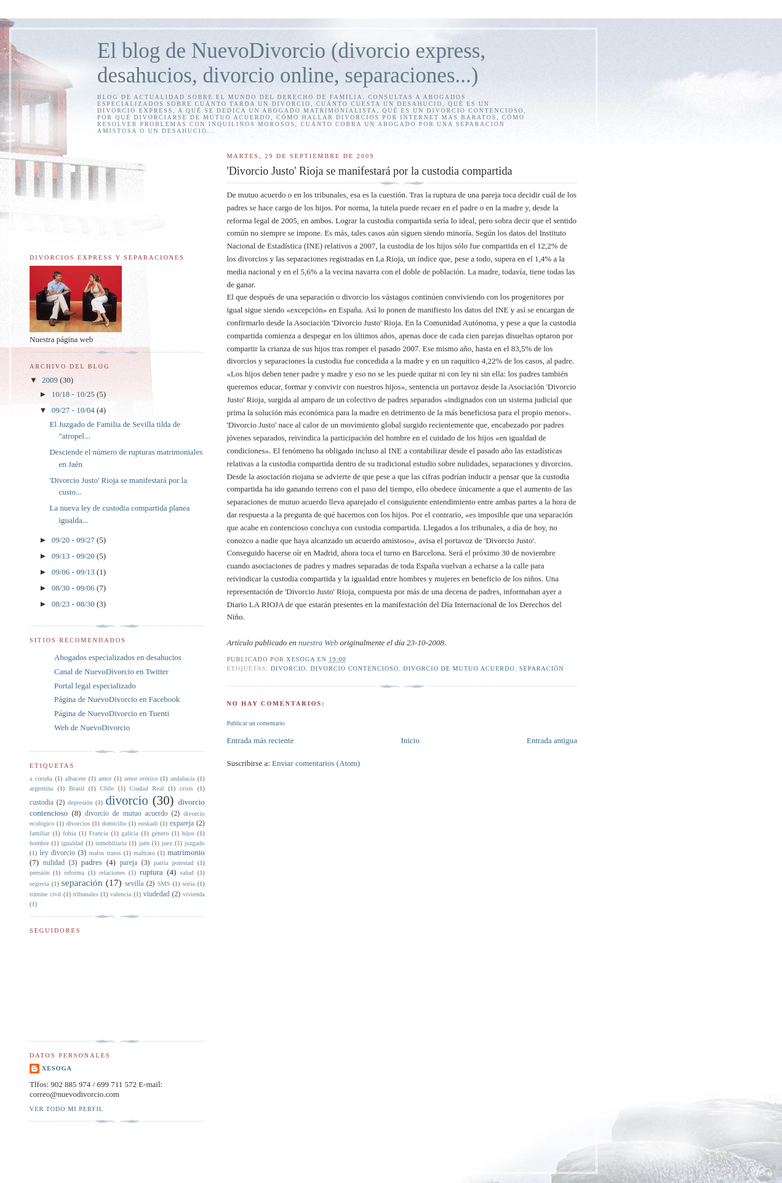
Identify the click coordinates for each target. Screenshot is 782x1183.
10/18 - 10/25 (74, 394)
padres (91, 862)
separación (541, 668)
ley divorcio (57, 853)
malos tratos (105, 853)
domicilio (114, 823)
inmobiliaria (111, 843)
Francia (98, 833)
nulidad (54, 863)
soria (188, 883)
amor (104, 778)
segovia (39, 883)
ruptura (151, 872)
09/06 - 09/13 (74, 571)
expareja (182, 823)
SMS (164, 883)
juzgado (195, 843)
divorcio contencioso (355, 668)
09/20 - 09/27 (74, 539)
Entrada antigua (552, 740)
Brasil (76, 788)
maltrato (144, 853)
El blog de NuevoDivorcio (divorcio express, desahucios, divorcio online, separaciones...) (291, 63)
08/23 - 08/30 (74, 603)
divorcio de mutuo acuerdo (458, 668)
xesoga (57, 1068)
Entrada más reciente (259, 740)
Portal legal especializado (95, 685)
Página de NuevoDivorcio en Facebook (117, 699)
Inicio (410, 740)
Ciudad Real (147, 788)
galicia (129, 833)
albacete (75, 778)
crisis (186, 788)
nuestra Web (318, 642)
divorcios (78, 823)
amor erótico (141, 778)
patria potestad (174, 862)
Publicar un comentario (255, 723)
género (160, 833)
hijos (188, 833)
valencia (121, 894)
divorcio (288, 668)
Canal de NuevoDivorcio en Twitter (111, 671)
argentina (41, 788)
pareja (129, 863)
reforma (74, 872)
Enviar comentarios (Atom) (316, 763)
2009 (51, 379)
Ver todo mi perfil (66, 1108)
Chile (107, 788)
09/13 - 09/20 (74, 555)
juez (167, 843)
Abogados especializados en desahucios (118, 657)
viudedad (156, 894)
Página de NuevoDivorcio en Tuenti (111, 713)
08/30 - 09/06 (74, 587)
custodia (42, 803)
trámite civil (45, 894)
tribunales (85, 894)
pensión (39, 872)
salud (187, 872)
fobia (69, 833)
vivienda (194, 894)
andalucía (182, 778)
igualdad (73, 843)
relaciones (112, 872)
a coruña (41, 778)
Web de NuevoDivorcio (92, 727)
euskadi (148, 823)
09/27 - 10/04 (74, 410)
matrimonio (186, 852)
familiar (40, 833)
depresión (80, 802)
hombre (39, 843)
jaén (144, 843)
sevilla (134, 884)
